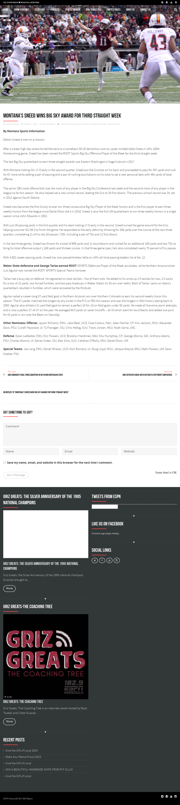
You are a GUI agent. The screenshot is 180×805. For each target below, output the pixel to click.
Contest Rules (113, 9)
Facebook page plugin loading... (106, 533)
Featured (64, 124)
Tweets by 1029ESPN (105, 507)
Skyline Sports (114, 124)
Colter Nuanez (12, 124)
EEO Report (28, 798)
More (9, 588)
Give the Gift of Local (18, 763)
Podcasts (55, 9)
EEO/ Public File (93, 9)
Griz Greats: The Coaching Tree (23, 701)
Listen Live (40, 9)
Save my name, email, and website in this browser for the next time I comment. (60, 463)
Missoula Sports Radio (79, 124)
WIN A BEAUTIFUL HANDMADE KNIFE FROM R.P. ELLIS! (39, 770)
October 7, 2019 (30, 124)
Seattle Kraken (72, 9)
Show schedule (21, 9)
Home (5, 9)
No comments (49, 124)
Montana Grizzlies (98, 124)
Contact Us (145, 9)
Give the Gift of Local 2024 (22, 750)
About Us (130, 9)
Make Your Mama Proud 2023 (23, 757)
